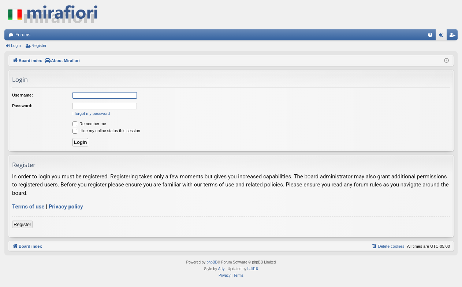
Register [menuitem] (454, 36)
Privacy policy (66, 206)
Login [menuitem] (443, 36)
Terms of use (28, 206)
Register (38, 45)
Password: (22, 105)
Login (16, 45)
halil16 (252, 269)
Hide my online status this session (106, 130)
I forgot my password (91, 113)
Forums (22, 34)
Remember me (89, 123)
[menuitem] (430, 34)
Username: (22, 95)
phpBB (211, 262)
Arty (221, 269)
